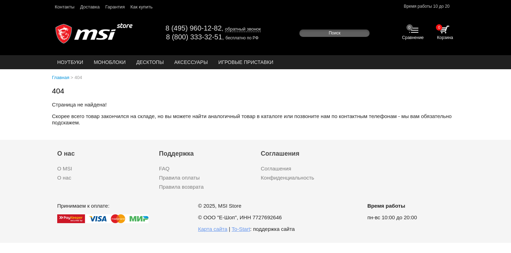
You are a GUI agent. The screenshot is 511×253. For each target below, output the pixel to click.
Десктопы (150, 62)
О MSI (64, 168)
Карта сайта (212, 229)
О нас (64, 178)
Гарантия (115, 6)
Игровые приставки (245, 62)
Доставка (90, 6)
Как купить (141, 6)
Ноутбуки (70, 62)
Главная (60, 77)
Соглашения (276, 168)
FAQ (164, 168)
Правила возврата (181, 187)
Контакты (64, 6)
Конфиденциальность (287, 178)
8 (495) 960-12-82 (193, 28)
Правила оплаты (179, 178)
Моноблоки (110, 62)
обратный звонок (243, 29)
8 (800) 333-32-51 (194, 37)
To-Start (241, 229)
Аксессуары (191, 62)
